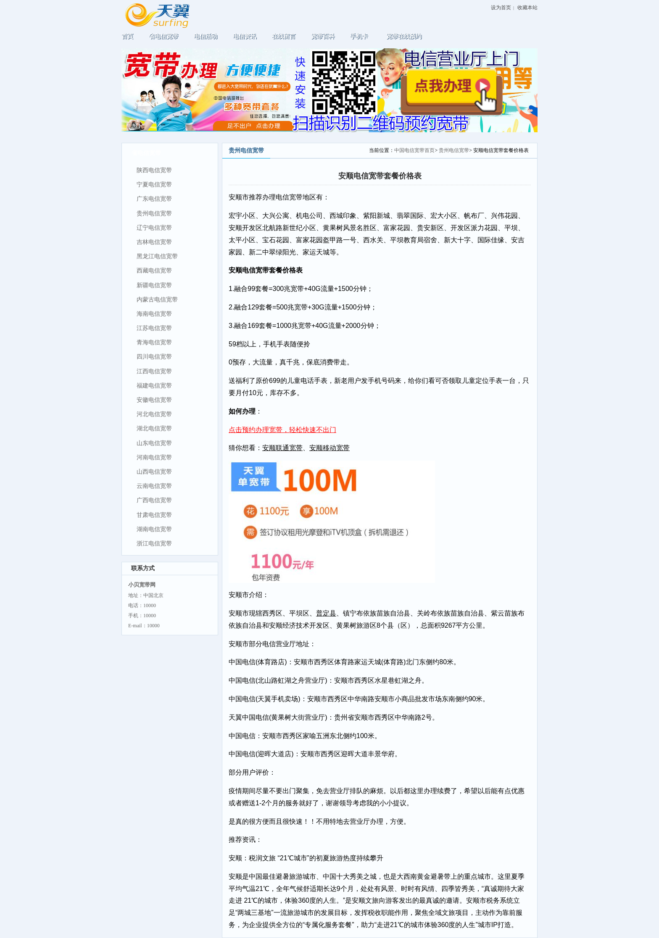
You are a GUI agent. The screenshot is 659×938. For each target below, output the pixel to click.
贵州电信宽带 (454, 150)
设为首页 (501, 7)
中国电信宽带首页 (414, 150)
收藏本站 (527, 7)
